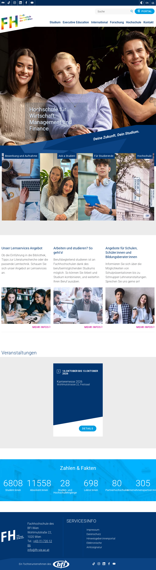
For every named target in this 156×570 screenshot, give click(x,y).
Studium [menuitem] (55, 22)
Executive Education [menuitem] (76, 22)
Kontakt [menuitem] (148, 22)
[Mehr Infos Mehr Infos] (26, 308)
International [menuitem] (99, 22)
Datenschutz (94, 534)
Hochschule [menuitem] (133, 22)
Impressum (93, 529)
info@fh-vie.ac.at (38, 550)
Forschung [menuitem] (117, 22)
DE (153, 3)
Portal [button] (144, 11)
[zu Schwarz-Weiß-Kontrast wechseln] (141, 2)
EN (147, 3)
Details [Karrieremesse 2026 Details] (87, 428)
